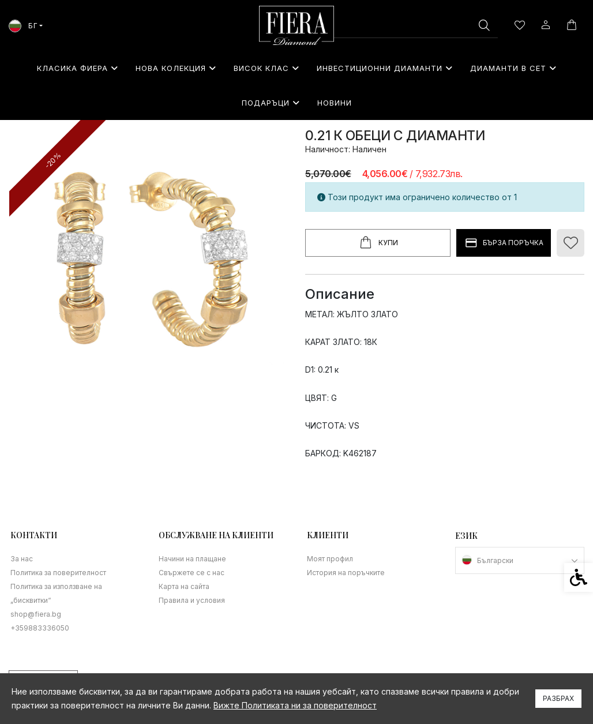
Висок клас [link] (266, 68)
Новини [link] (334, 102)
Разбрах (558, 698)
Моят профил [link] (330, 558)
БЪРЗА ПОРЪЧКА (503, 243)
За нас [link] (21, 558)
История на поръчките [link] (346, 572)
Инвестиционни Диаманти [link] (385, 68)
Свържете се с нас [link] (191, 572)
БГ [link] (23, 25)
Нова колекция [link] (176, 68)
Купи (378, 243)
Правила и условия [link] (192, 600)
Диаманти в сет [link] (513, 68)
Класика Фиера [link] (77, 68)
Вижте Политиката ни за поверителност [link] (295, 705)
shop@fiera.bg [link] (35, 614)
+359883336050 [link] (39, 628)
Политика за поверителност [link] (58, 572)
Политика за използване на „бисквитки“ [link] (56, 593)
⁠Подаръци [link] (271, 103)
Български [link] (495, 560)
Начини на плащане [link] (192, 558)
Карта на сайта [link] (184, 586)
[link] (296, 25)
